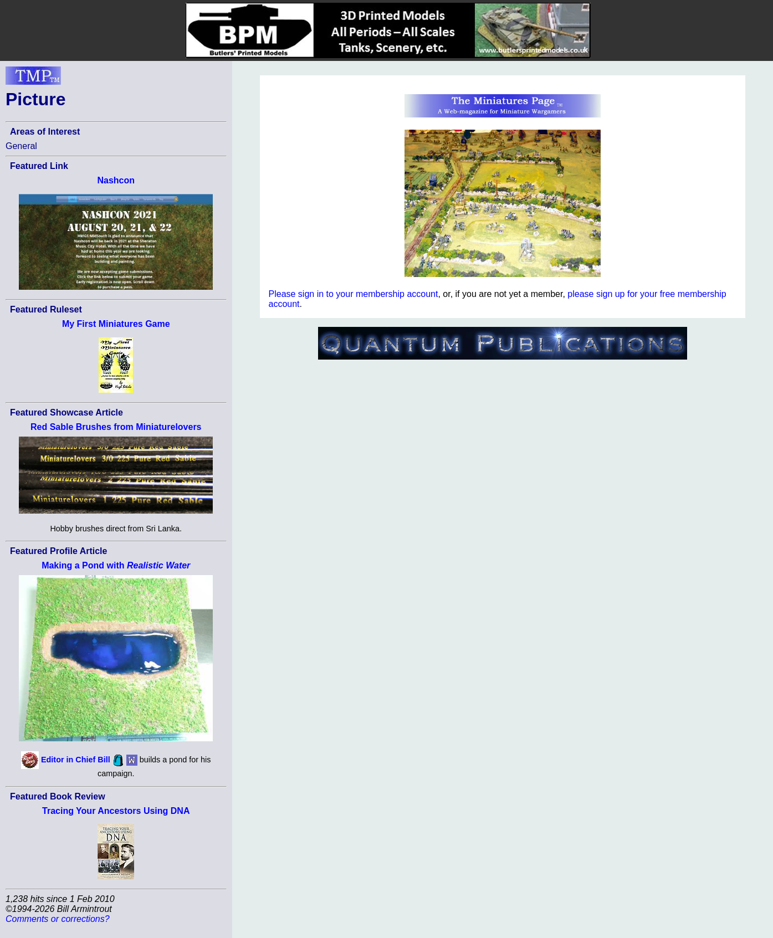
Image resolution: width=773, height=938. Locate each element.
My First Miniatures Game (116, 324)
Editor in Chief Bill (75, 759)
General (21, 146)
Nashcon (116, 180)
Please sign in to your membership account (353, 294)
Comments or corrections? (58, 919)
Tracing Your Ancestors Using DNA (116, 811)
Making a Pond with (116, 565)
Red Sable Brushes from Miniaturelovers (116, 427)
